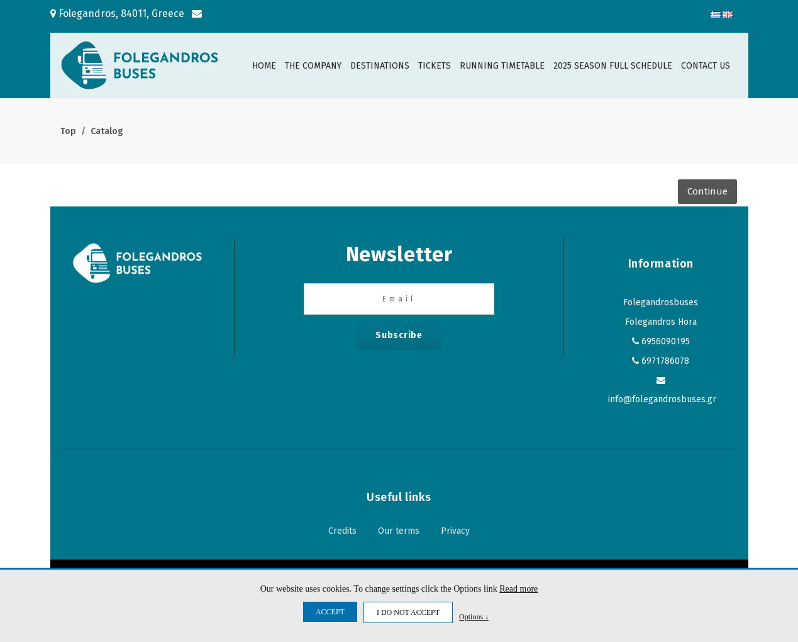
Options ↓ (474, 616)
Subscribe (398, 335)
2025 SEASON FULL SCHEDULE (612, 65)
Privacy (455, 531)
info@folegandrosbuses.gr (662, 399)
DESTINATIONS (379, 65)
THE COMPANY (313, 65)
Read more (518, 589)
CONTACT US (705, 65)
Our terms (398, 531)
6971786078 (665, 361)
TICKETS (434, 65)
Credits (342, 531)
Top (68, 131)
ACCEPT (330, 611)
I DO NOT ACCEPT (408, 612)
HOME (264, 65)
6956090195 (665, 341)
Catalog (107, 131)
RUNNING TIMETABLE (502, 65)
